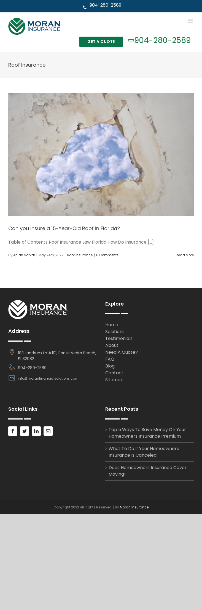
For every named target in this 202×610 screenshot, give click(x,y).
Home (111, 325)
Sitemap (114, 380)
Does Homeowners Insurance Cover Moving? (148, 470)
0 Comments (107, 255)
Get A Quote (101, 41)
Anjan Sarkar (24, 255)
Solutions (115, 331)
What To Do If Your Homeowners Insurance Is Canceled (144, 451)
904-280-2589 (101, 5)
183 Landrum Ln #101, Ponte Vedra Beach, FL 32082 (57, 355)
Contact (114, 373)
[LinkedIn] (36, 431)
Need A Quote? (121, 352)
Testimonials (119, 338)
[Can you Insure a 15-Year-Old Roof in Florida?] (101, 155)
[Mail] (48, 431)
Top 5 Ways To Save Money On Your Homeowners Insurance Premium (147, 432)
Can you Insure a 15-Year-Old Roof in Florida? (64, 228)
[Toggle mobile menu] (191, 21)
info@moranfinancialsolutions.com (48, 378)
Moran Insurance (134, 507)
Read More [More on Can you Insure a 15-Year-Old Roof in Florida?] (185, 255)
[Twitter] (24, 431)
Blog (110, 366)
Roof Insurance (80, 255)
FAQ (109, 359)
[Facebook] (12, 431)
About (111, 345)
